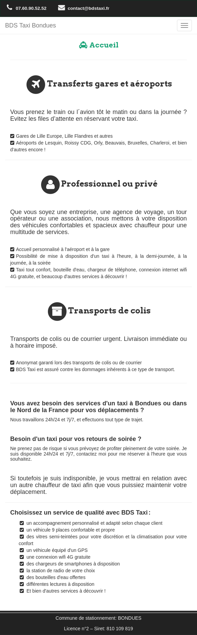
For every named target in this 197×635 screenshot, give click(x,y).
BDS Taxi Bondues (30, 25)
